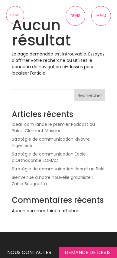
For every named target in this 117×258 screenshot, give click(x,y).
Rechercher (90, 95)
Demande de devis (88, 252)
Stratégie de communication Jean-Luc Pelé (58, 169)
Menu (101, 15)
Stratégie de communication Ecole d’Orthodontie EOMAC (49, 157)
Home (15, 15)
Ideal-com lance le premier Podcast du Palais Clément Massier (53, 127)
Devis (75, 15)
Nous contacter (29, 252)
